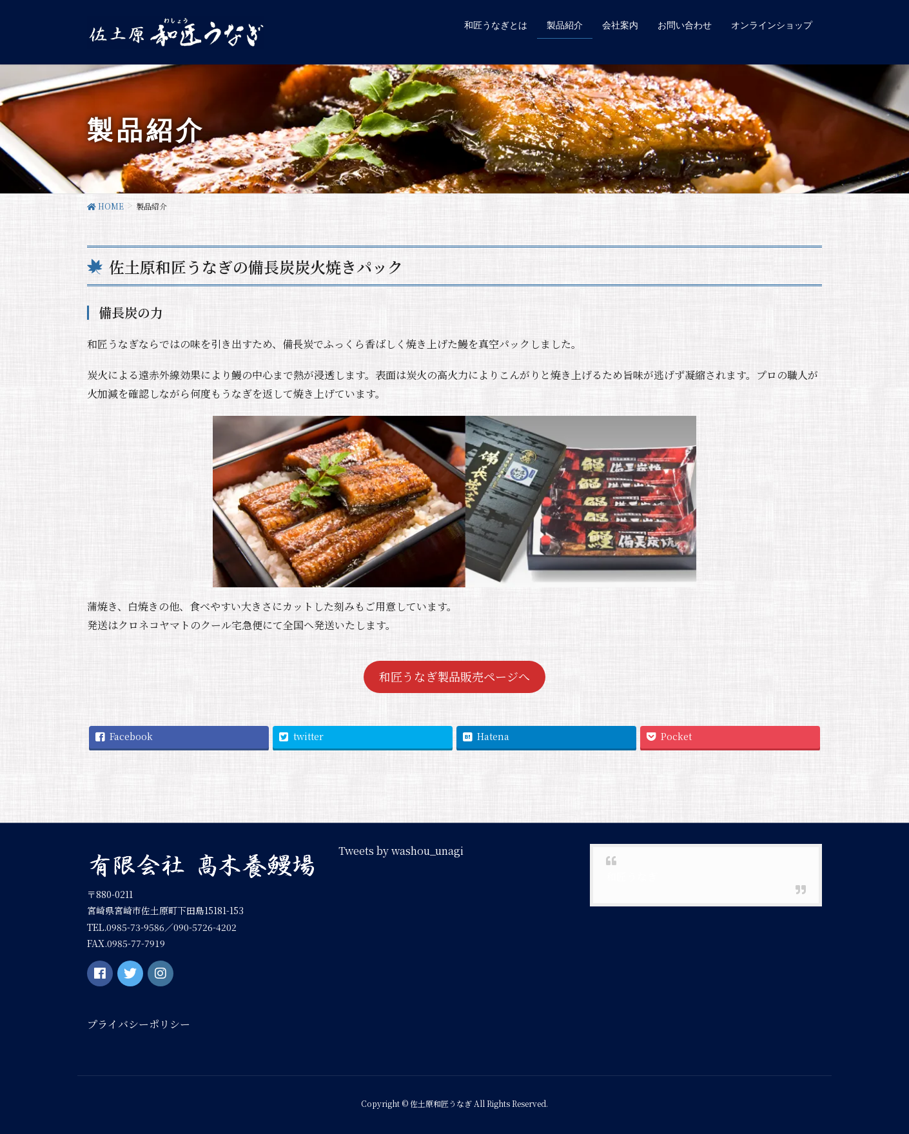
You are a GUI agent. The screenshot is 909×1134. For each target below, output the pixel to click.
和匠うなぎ (632, 875)
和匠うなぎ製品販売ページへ (454, 676)
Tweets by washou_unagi (401, 850)
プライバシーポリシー (138, 1024)
